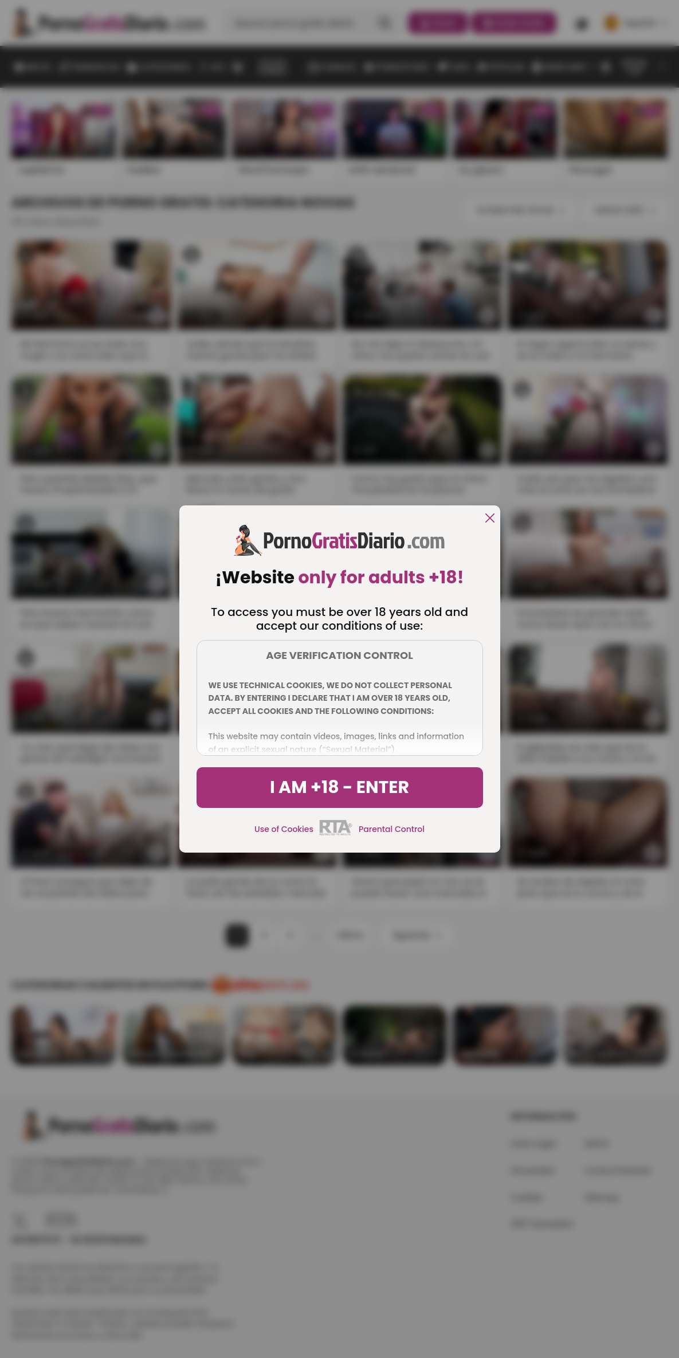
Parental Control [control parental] (392, 829)
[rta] (336, 833)
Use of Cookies (283, 829)
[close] (489, 518)
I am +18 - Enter (339, 787)
